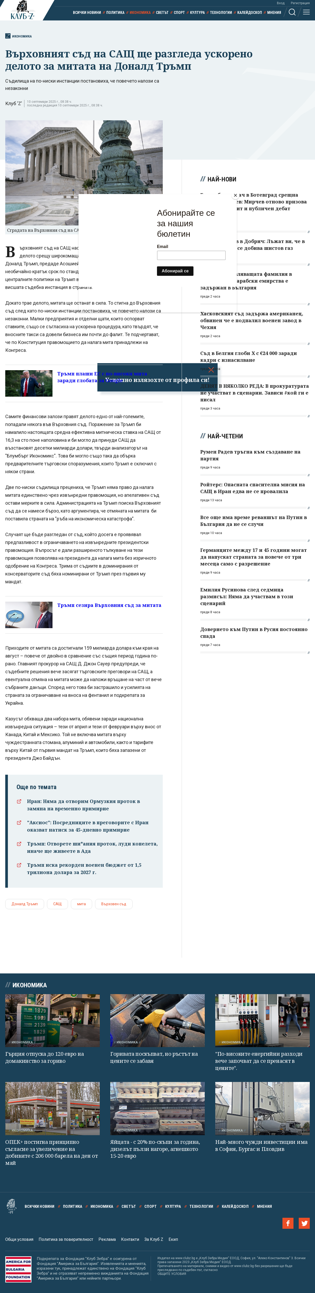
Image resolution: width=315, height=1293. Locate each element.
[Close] (235, 195)
